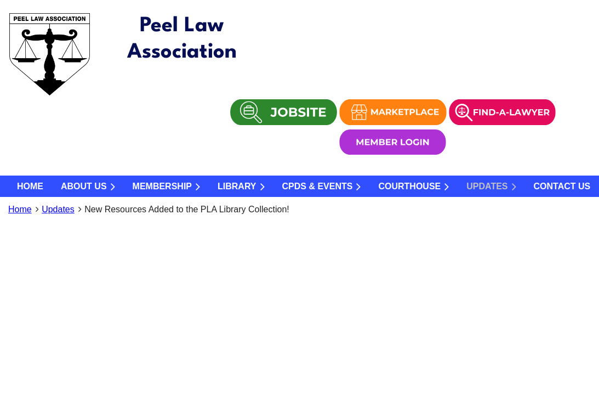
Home (20, 209)
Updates (58, 209)
